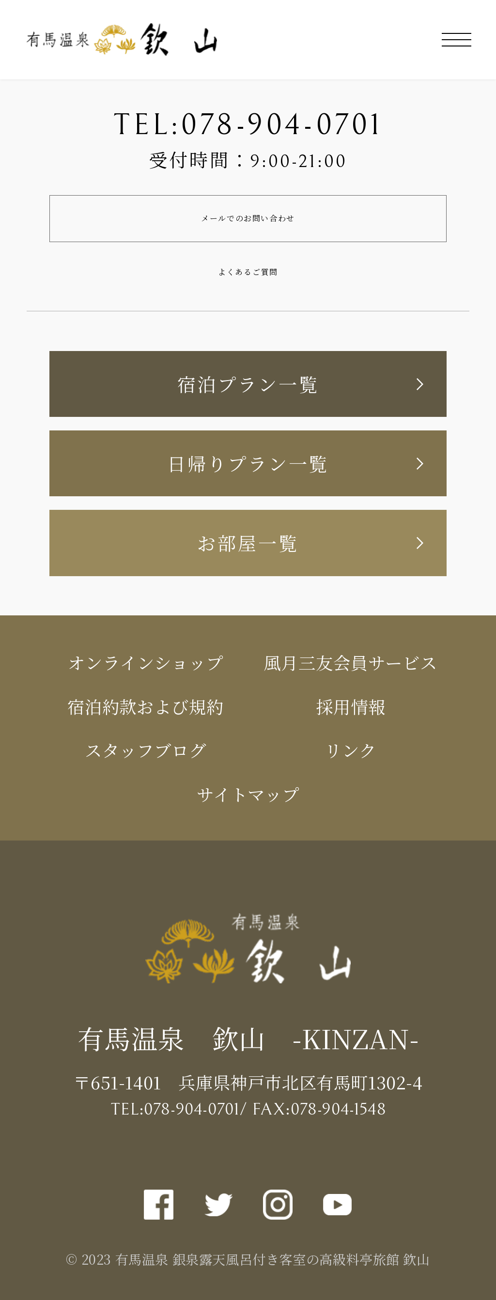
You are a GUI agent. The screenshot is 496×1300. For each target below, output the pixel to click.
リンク (350, 749)
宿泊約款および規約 (145, 706)
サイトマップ (248, 793)
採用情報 (351, 706)
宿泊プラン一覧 (248, 383)
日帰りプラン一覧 (248, 463)
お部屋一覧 (247, 542)
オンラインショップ (145, 662)
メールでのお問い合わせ (248, 218)
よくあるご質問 (248, 271)
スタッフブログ (145, 749)
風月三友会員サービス (350, 662)
